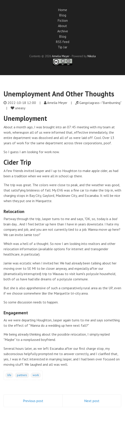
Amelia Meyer (60, 56)
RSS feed (62, 41)
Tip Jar (62, 47)
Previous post (33, 401)
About (62, 25)
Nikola (91, 56)
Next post (91, 401)
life (9, 375)
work (36, 375)
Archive (62, 31)
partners (22, 375)
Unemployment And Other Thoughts (59, 93)
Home (62, 10)
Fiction (63, 20)
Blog (62, 15)
